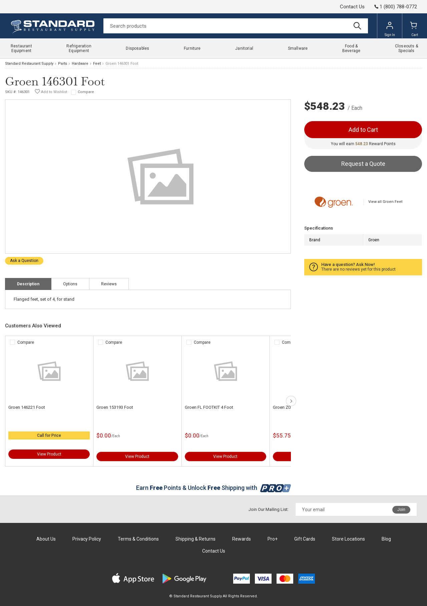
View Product (49, 454)
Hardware (80, 63)
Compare (86, 92)
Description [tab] (28, 284)
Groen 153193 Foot (114, 407)
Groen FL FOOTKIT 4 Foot (209, 407)
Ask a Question (24, 260)
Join (401, 509)
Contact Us (352, 7)
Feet (97, 63)
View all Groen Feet (385, 202)
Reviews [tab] (109, 284)
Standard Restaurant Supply (29, 63)
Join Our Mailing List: (269, 509)
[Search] (235, 25)
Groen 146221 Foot (26, 407)
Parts (62, 63)
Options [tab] (70, 284)
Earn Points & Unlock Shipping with (213, 487)
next (291, 401)
